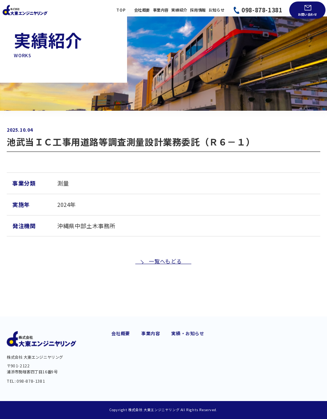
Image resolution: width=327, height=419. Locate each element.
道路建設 (150, 334)
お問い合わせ (307, 14)
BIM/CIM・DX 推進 (208, 371)
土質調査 (197, 362)
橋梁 (146, 362)
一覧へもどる (165, 284)
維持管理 (150, 371)
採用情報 (198, 10)
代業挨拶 (120, 334)
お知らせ (216, 10)
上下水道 (150, 352)
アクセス (120, 370)
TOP (121, 10)
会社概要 (142, 10)
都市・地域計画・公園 (211, 343)
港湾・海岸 (200, 334)
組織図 (118, 361)
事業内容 (161, 10)
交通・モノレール (160, 343)
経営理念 (120, 352)
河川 (146, 380)
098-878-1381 (261, 10)
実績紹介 (179, 10)
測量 (193, 352)
